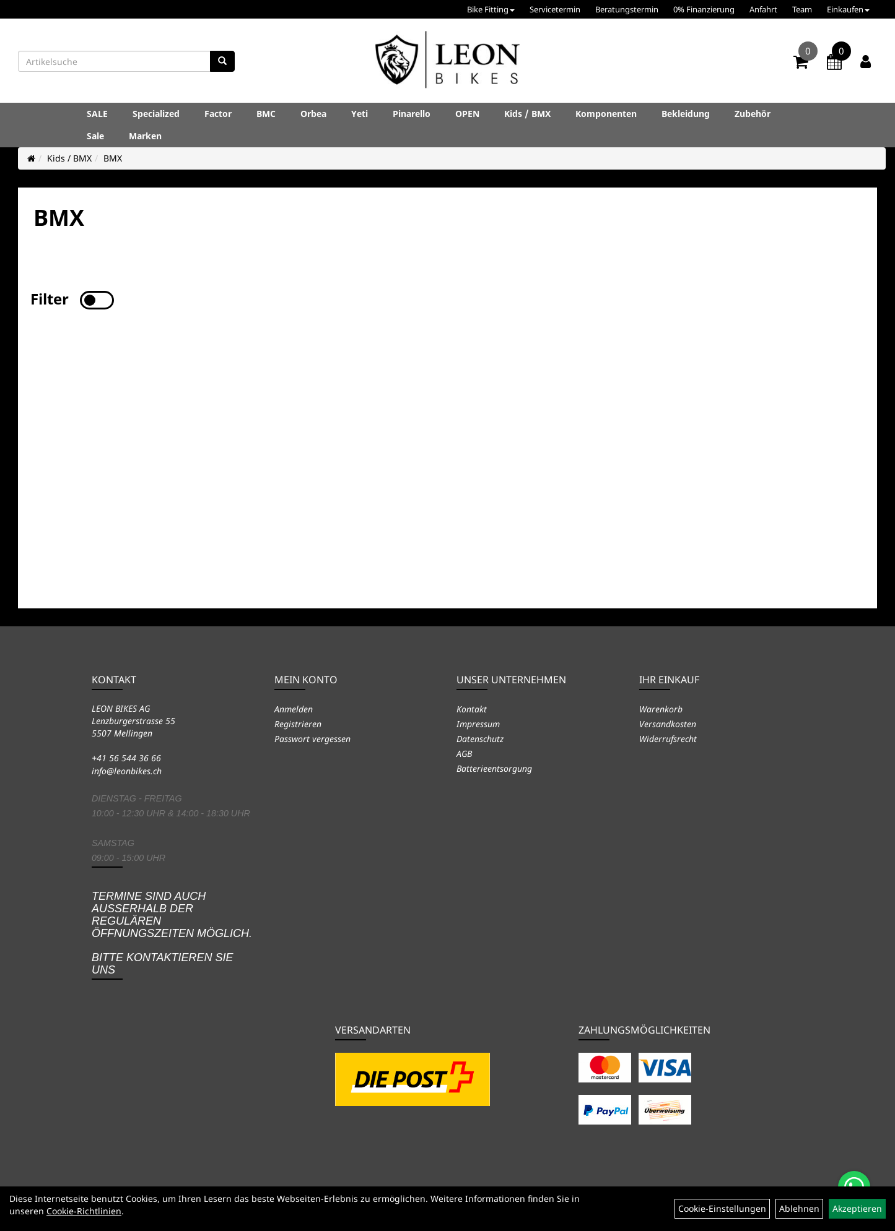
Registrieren (297, 724)
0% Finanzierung (704, 9)
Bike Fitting (491, 9)
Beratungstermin (626, 9)
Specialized (156, 113)
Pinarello (411, 113)
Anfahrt (763, 9)
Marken (145, 136)
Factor (218, 113)
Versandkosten (667, 724)
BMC (266, 113)
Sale (95, 136)
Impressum (478, 724)
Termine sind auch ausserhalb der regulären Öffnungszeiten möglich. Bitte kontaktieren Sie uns (172, 933)
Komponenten (606, 113)
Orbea (313, 113)
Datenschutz (480, 739)
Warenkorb (661, 709)
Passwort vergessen (312, 739)
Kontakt (471, 709)
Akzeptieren (857, 1208)
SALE (97, 113)
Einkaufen (848, 9)
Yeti (359, 113)
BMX (112, 158)
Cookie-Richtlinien (83, 1211)
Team (802, 9)
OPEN (467, 113)
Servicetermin (555, 9)
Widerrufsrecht (668, 739)
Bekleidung (685, 113)
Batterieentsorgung (494, 768)
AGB (464, 753)
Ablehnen (799, 1208)
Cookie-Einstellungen (722, 1208)
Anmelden (293, 709)
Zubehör (753, 113)
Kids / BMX (527, 113)
